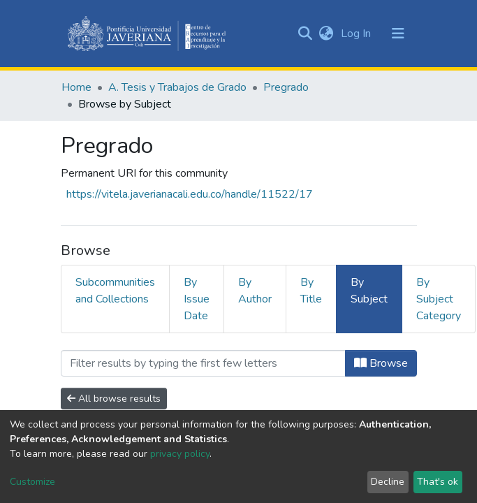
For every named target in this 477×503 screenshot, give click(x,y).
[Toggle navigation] (398, 33)
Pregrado (286, 87)
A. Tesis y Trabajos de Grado (177, 87)
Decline (387, 481)
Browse (381, 363)
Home (76, 87)
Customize (32, 481)
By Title (311, 291)
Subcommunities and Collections (115, 291)
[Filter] (203, 363)
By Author (255, 291)
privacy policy (180, 453)
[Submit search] (305, 33)
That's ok (437, 481)
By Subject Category (438, 299)
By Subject (369, 291)
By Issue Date (197, 299)
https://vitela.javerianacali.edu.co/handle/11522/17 (189, 194)
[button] (326, 33)
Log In (357, 33)
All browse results (114, 398)
